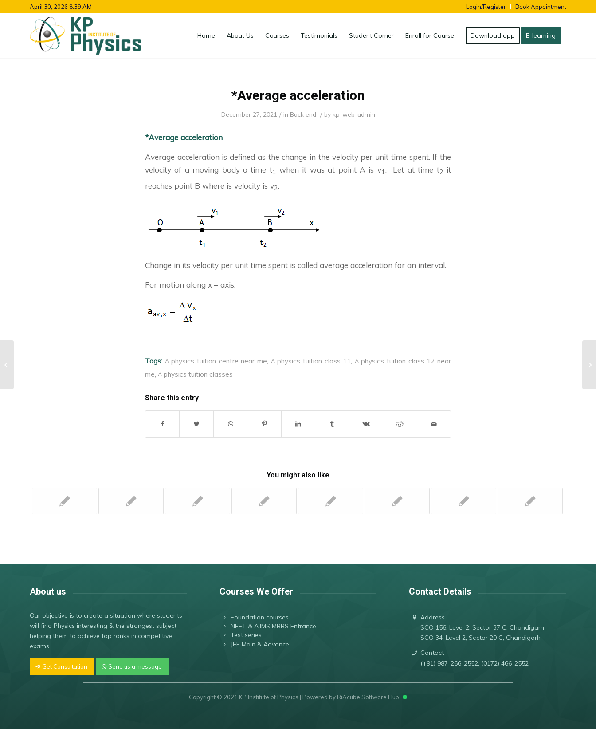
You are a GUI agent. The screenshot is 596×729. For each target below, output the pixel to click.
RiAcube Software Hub (368, 697)
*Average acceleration (298, 95)
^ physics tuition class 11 (311, 360)
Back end (303, 114)
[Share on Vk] (366, 424)
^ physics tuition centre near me (216, 360)
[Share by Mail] (434, 424)
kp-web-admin (354, 114)
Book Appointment (540, 6)
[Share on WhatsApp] (230, 424)
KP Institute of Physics (268, 697)
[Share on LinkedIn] (298, 424)
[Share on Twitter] (196, 424)
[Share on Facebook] (162, 424)
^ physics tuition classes (195, 374)
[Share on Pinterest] (264, 424)
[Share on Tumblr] (332, 424)
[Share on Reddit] (399, 424)
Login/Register (486, 6)
